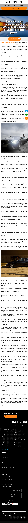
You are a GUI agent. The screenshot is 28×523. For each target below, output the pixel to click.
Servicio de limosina (7, 479)
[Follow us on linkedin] (24, 517)
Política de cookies (7, 515)
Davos (15, 432)
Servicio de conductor (7, 481)
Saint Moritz (5, 437)
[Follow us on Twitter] (11, 517)
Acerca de (4, 455)
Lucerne (16, 437)
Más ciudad (5, 449)
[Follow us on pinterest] (21, 517)
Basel (3, 434)
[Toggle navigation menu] (2, 2)
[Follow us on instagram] (17, 517)
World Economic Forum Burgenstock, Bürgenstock (19, 441)
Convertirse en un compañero (9, 460)
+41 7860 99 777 (14, 8)
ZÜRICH (4, 432)
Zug (15, 444)
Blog (3, 462)
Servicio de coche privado (8, 484)
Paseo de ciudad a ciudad (8, 467)
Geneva (15, 434)
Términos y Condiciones (8, 513)
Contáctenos (5, 457)
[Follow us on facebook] (14, 517)
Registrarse (14, 490)
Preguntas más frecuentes (8, 465)
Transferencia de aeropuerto (9, 476)
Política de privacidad (18, 513)
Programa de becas (7, 470)
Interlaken (4, 442)
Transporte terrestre (7, 486)
